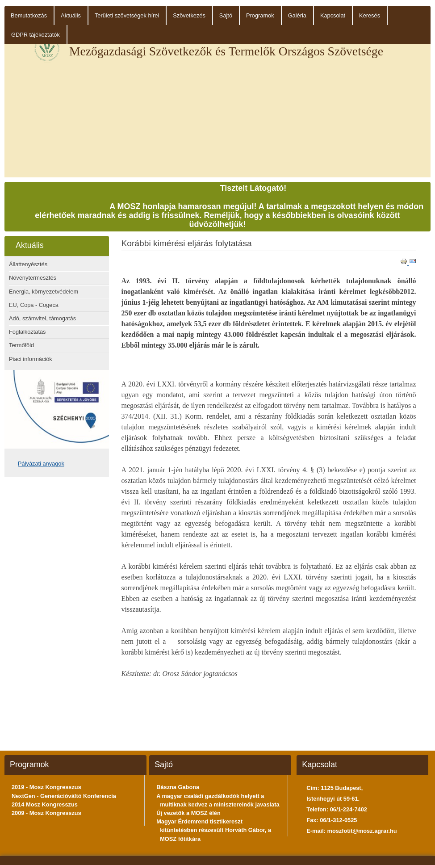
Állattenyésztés (28, 264)
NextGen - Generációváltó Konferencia (64, 796)
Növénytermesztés (32, 277)
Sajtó (225, 15)
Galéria (297, 15)
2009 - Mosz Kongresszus (46, 813)
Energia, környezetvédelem (43, 291)
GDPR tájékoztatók (35, 34)
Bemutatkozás (29, 15)
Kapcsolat (332, 15)
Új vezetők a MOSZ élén (188, 813)
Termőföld (21, 345)
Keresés (369, 15)
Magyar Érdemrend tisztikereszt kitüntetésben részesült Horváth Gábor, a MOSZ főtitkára (213, 830)
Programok (260, 15)
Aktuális (71, 15)
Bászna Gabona (177, 787)
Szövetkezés (189, 15)
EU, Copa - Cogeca (34, 305)
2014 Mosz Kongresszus (45, 804)
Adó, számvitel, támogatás (42, 318)
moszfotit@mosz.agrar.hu (362, 830)
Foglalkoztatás (27, 331)
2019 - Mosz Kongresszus (46, 787)
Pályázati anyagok (41, 463)
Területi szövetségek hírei (127, 15)
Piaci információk (30, 359)
